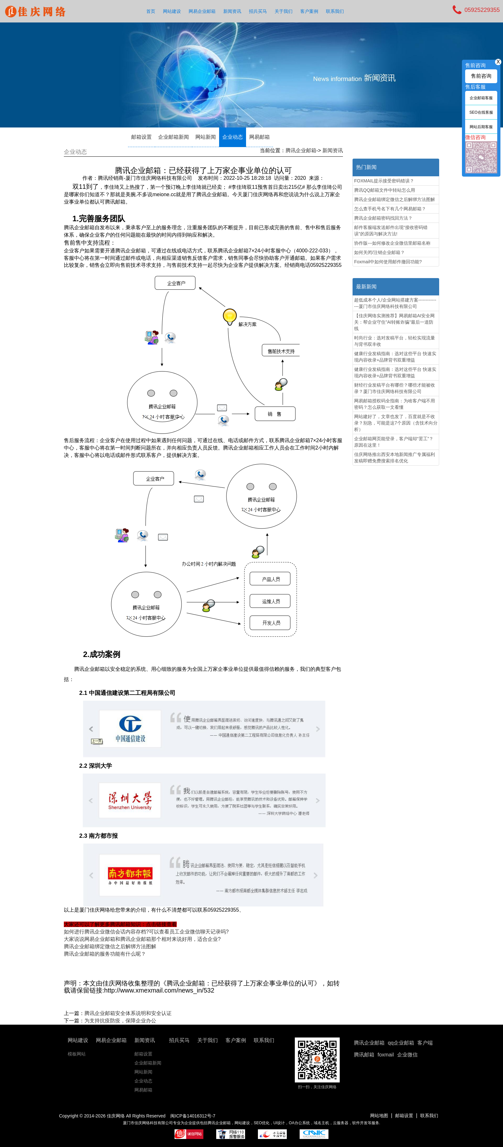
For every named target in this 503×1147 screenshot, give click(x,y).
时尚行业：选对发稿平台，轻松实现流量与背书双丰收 (394, 341)
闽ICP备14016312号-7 (192, 1115)
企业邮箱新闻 (173, 137)
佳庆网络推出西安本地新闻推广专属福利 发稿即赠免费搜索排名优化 (394, 457)
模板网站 (77, 1053)
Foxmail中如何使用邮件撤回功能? (388, 261)
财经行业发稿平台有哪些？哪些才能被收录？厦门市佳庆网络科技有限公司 (394, 388)
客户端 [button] (425, 1043)
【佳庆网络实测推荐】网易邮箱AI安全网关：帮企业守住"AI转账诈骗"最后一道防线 (394, 322)
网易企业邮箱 (202, 11)
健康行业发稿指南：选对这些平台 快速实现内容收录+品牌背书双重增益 (395, 357)
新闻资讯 (232, 11)
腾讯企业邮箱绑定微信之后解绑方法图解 (110, 946)
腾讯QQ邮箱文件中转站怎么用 (384, 190)
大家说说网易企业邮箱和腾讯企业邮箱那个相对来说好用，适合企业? (142, 939)
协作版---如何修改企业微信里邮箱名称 (392, 243)
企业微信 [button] (407, 1054)
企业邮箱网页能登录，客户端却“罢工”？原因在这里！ (393, 442)
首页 (150, 11)
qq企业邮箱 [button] (401, 1043)
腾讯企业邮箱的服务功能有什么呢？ (105, 954)
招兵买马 (258, 11)
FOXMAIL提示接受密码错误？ (384, 180)
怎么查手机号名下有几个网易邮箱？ (390, 208)
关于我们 (284, 11)
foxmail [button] (386, 1054)
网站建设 (172, 11)
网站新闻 (205, 137)
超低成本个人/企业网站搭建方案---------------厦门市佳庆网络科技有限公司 (395, 303)
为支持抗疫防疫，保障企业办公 (120, 1020)
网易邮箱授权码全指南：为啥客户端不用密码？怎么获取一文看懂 (394, 404)
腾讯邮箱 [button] (364, 1054)
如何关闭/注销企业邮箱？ (379, 252)
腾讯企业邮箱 (301, 150)
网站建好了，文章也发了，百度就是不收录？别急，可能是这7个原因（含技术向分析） (396, 423)
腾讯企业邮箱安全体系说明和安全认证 (128, 1013)
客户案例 (309, 11)
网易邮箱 (259, 137)
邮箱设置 (141, 137)
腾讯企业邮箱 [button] (369, 1043)
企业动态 (232, 137)
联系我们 (335, 11)
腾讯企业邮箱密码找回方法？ (383, 218)
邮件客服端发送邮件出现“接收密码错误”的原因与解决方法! (391, 230)
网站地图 (379, 1115)
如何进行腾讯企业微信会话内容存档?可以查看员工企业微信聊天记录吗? (146, 931)
